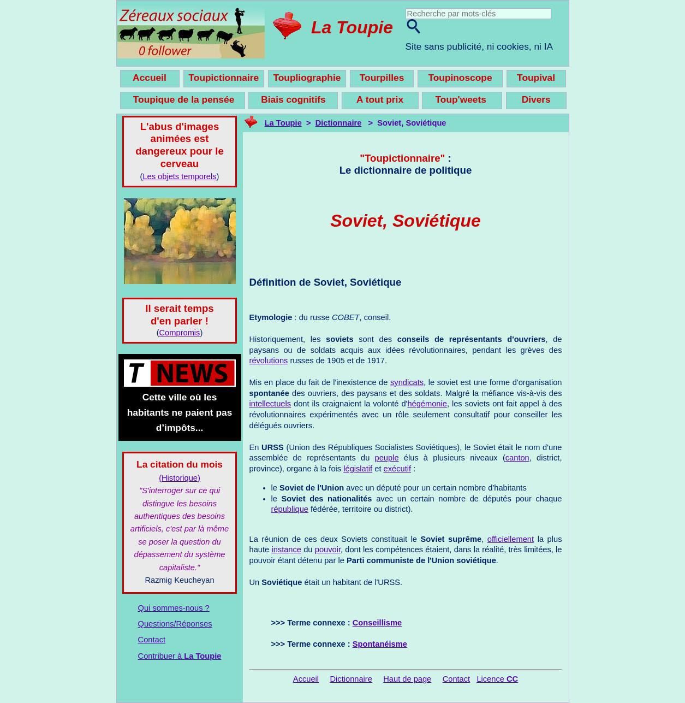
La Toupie (352, 27)
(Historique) (179, 478)
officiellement (510, 539)
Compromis (179, 332)
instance (286, 549)
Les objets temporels (179, 176)
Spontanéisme (380, 644)
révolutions (268, 360)
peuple (387, 457)
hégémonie (427, 403)
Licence (497, 679)
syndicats (407, 382)
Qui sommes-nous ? (174, 608)
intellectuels (270, 403)
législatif (357, 468)
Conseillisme (377, 622)
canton (517, 457)
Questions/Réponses (175, 623)
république (289, 509)
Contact (152, 639)
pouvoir (328, 549)
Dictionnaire (338, 123)
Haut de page (407, 679)
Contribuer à (180, 656)
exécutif (398, 468)
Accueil (306, 679)
